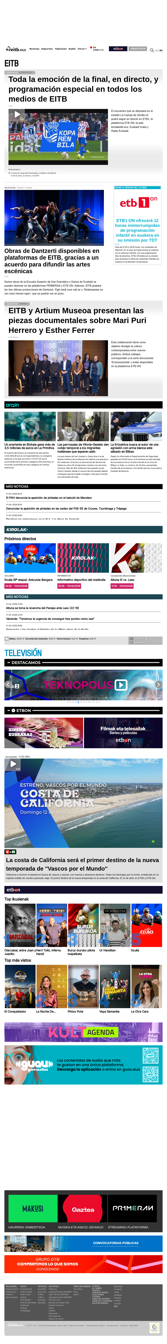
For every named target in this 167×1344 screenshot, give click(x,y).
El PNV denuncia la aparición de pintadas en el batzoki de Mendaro (49, 497)
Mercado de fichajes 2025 (59, 1303)
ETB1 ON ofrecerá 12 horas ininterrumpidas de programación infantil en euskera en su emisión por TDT (137, 230)
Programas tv (11, 1292)
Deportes (47, 49)
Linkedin (117, 1301)
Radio (72, 49)
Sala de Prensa (100, 1303)
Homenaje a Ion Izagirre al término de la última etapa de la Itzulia (47, 629)
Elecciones (98, 1295)
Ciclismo (52, 1311)
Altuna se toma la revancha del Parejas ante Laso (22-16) (42, 608)
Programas (24, 1305)
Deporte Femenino (56, 1305)
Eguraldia (41, 1303)
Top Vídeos (77, 1289)
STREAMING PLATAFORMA (128, 1227)
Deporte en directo (56, 1319)
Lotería (96, 1297)
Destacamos (26, 662)
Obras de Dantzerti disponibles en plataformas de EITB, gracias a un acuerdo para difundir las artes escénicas (51, 261)
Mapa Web (133, 1325)
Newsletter (118, 1286)
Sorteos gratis (100, 1292)
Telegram (117, 1298)
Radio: (23, 1286)
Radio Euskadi (26, 1292)
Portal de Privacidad (47, 1325)
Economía (42, 1292)
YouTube (117, 1304)
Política (41, 1294)
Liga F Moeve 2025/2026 (59, 1294)
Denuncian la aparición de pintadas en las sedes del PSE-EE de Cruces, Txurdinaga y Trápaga (66, 508)
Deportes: (54, 1286)
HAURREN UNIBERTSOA (26, 1227)
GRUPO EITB (137, 48)
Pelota (51, 1308)
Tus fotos (137, 638)
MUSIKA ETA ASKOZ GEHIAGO (80, 1227)
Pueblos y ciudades (102, 1301)
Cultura (41, 1297)
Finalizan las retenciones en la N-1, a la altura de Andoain (42, 519)
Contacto (124, 1325)
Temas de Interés (101, 1299)
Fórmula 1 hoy (54, 1300)
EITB (11, 64)
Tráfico (96, 1290)
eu (157, 50)
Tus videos (136, 642)
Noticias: (42, 1286)
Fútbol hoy (53, 1289)
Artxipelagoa (25, 1311)
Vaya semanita (11, 1297)
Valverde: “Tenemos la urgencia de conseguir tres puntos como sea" (50, 618)
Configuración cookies (95, 1325)
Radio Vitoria (25, 1294)
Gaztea (23, 1297)
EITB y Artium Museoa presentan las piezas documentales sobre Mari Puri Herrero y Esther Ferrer (77, 320)
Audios (76, 1294)
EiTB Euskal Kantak (28, 1303)
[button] (160, 557)
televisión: (11, 1286)
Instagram (118, 1295)
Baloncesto (53, 1313)
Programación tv (12, 1289)
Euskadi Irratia (26, 1289)
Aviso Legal (62, 1325)
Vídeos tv (9, 1294)
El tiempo (97, 1288)
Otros (81, 49)
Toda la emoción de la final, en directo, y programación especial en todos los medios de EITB (83, 89)
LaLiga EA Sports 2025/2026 (60, 1292)
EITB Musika (25, 1300)
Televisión (61, 49)
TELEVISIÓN (23, 653)
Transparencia (112, 1325)
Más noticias (17, 486)
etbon (23, 710)
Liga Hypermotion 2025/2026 (60, 1297)
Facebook (118, 1289)
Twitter (116, 1292)
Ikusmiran (42, 1300)
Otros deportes (55, 1316)
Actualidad (42, 1289)
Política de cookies (76, 1325)
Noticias (34, 49)
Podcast (23, 1308)
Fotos (75, 1292)
